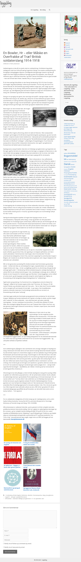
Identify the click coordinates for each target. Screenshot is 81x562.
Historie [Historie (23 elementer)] (74, 177)
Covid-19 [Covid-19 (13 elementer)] (70, 161)
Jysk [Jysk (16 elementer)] (70, 180)
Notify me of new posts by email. (15, 547)
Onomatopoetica (37, 495)
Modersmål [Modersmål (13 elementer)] (74, 185)
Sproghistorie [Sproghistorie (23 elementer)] (68, 196)
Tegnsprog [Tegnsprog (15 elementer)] (71, 202)
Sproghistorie (49, 495)
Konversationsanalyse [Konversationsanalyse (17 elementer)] (69, 182)
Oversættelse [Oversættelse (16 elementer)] (67, 191)
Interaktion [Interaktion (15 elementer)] (66, 180)
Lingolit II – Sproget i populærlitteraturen (16, 497)
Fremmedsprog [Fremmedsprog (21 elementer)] (72, 174)
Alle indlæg (43, 10)
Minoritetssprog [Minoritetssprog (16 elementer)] (68, 185)
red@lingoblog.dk (68, 79)
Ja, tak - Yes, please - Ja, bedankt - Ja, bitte (71, 110)
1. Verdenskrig (8, 495)
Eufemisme (24, 495)
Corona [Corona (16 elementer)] (65, 161)
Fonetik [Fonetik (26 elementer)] (74, 173)
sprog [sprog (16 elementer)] (74, 194)
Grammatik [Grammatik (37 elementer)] (68, 177)
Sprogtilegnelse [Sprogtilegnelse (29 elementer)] (69, 200)
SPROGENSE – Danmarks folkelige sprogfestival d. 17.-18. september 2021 (24, 498)
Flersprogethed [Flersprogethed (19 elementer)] (68, 173)
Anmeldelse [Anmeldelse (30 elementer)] (72, 153)
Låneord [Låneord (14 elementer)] (73, 184)
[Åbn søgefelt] (49, 9)
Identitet (30, 495)
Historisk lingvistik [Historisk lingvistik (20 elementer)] (68, 178)
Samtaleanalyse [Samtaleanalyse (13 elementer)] (74, 191)
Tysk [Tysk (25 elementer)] (68, 204)
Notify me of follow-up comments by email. (18, 543)
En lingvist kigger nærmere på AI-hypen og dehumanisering (70, 129)
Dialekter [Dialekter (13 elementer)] (66, 169)
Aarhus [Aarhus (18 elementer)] (65, 153)
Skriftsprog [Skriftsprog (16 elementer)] (66, 192)
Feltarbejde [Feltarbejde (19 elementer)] (67, 171)
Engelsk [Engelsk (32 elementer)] (70, 169)
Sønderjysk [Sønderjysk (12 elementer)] (66, 202)
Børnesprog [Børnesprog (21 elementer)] (72, 159)
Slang (44, 495)
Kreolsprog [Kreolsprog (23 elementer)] (67, 184)
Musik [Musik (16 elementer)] (75, 187)
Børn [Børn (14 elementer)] (68, 159)
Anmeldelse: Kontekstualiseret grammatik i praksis (69, 141)
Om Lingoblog (34, 10)
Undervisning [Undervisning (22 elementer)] (68, 206)
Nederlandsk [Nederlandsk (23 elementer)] (67, 189)
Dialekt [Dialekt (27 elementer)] (73, 167)
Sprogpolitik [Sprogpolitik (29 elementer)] (68, 198)
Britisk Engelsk (17, 495)
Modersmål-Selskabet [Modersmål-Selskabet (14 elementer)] (69, 187)
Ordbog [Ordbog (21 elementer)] (74, 189)
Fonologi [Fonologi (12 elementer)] (65, 174)
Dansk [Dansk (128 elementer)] (67, 164)
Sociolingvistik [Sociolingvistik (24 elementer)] (68, 194)
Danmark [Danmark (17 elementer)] (74, 161)
